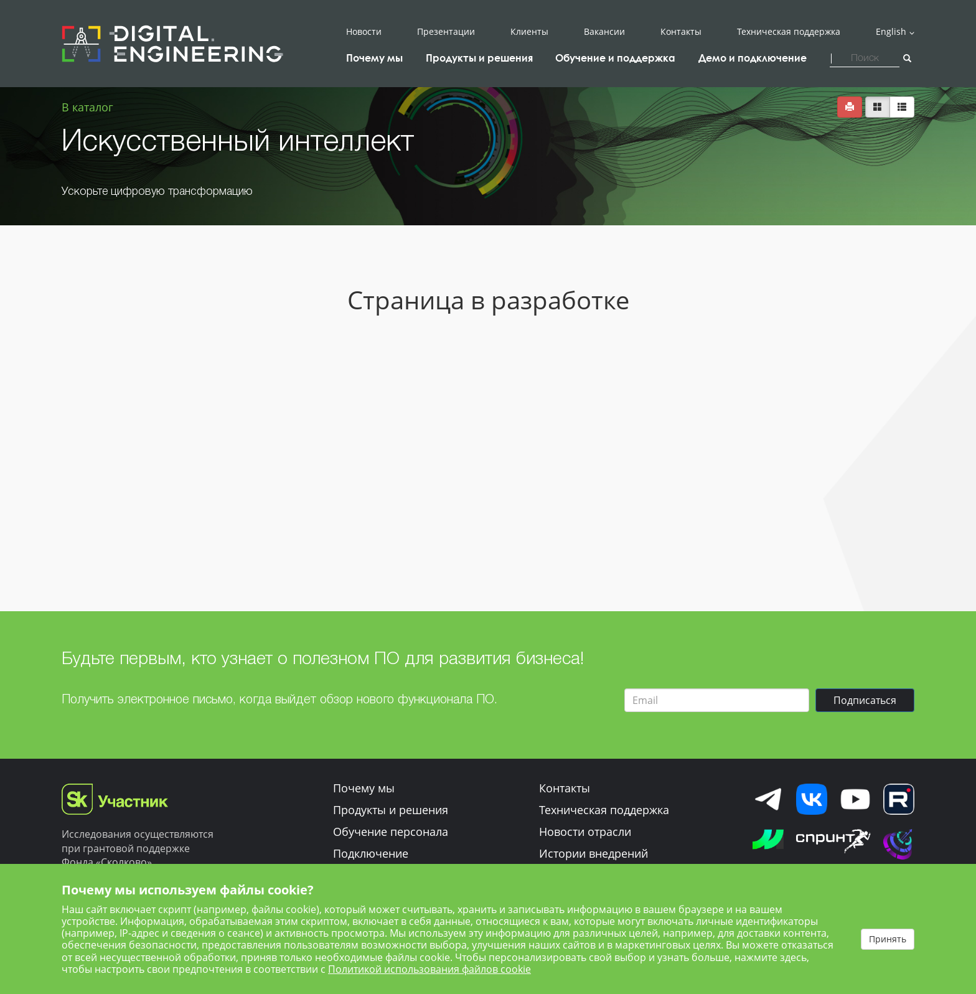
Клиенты (529, 31)
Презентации (446, 31)
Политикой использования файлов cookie (429, 969)
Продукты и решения (390, 809)
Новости (364, 31)
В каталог (87, 107)
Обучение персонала (390, 831)
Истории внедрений (593, 853)
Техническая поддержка (788, 31)
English (891, 31)
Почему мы (364, 788)
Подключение (370, 853)
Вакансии (604, 31)
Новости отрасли (585, 831)
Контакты (681, 31)
